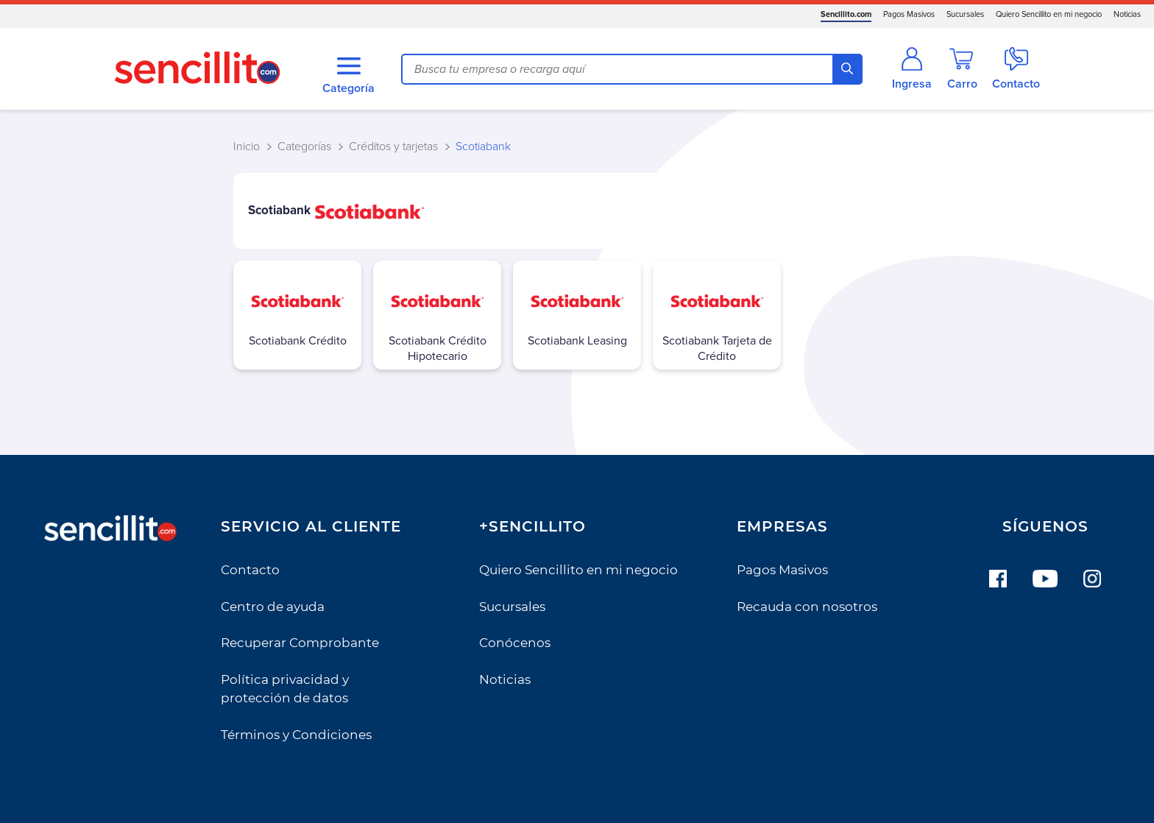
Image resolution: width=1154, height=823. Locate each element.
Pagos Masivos (909, 14)
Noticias (1127, 14)
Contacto (250, 569)
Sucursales (965, 14)
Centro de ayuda (273, 606)
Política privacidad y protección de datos (285, 689)
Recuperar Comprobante (300, 642)
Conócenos (515, 642)
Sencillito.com (846, 14)
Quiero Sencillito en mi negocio (1049, 14)
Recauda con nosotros (807, 606)
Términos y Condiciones (296, 734)
